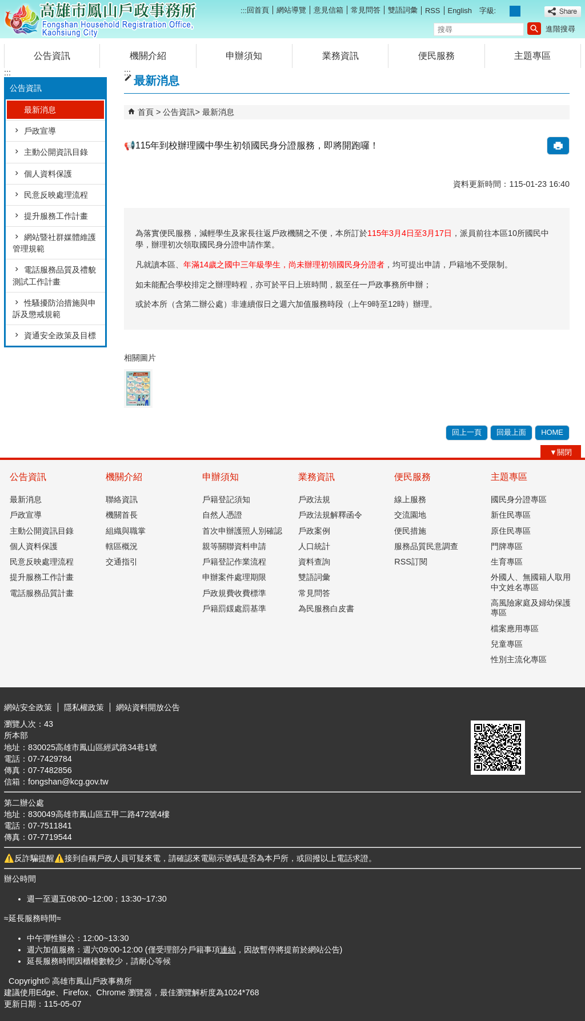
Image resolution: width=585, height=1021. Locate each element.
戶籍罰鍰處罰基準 (234, 608)
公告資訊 (52, 56)
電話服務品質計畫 (42, 593)
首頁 (146, 112)
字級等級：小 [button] (503, 11)
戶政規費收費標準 (234, 593)
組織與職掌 (126, 530)
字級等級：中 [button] (515, 11)
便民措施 (410, 530)
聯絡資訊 (122, 499)
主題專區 (532, 56)
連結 (228, 949)
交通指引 (122, 561)
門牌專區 (507, 546)
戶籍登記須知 (226, 499)
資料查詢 (314, 561)
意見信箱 (328, 10)
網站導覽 (291, 10)
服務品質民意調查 (426, 546)
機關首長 (122, 514)
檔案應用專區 (515, 628)
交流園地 (410, 514)
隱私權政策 (84, 707)
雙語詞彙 (403, 10)
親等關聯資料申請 (234, 546)
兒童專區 (507, 643)
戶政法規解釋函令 (330, 514)
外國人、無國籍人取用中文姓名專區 (531, 581)
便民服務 (436, 56)
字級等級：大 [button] (527, 11)
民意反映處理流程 (56, 194)
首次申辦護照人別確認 (242, 530)
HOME (552, 432)
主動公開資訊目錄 (56, 152)
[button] (534, 28)
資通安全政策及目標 (60, 335)
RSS (432, 10)
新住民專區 (511, 514)
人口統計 (314, 546)
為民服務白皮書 (326, 608)
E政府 (483, 706)
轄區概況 (122, 546)
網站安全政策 (28, 707)
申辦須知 (244, 56)
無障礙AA (539, 706)
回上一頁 (467, 432)
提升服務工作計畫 (56, 216)
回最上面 (511, 432)
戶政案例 (314, 530)
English (460, 10)
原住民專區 (511, 530)
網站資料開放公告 (148, 707)
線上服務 (410, 499)
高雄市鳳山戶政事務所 (100, 19)
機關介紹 (148, 56)
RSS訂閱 (410, 561)
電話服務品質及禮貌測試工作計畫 (54, 275)
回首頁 (258, 10)
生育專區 (507, 561)
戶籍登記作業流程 (234, 561)
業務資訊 (340, 56)
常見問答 (365, 10)
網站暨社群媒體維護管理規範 (54, 243)
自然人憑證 (222, 514)
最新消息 (40, 109)
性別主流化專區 (519, 659)
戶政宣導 (40, 130)
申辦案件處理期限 (234, 577)
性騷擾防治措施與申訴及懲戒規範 (54, 308)
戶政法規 (314, 499)
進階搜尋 (560, 29)
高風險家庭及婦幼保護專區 (531, 607)
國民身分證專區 (519, 499)
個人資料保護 (48, 173)
